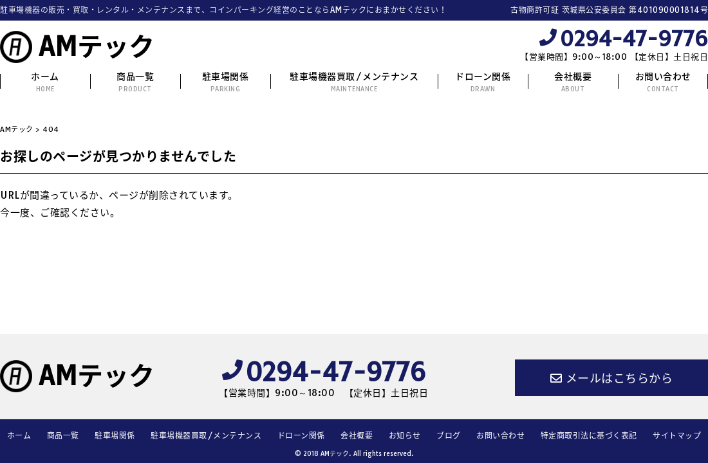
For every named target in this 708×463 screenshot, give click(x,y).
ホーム (45, 82)
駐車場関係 (225, 82)
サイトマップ (677, 435)
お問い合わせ (663, 82)
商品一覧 (135, 82)
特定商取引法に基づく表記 (589, 435)
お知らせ (405, 435)
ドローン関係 (482, 82)
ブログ (448, 435)
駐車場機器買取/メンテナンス (354, 82)
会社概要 (573, 82)
